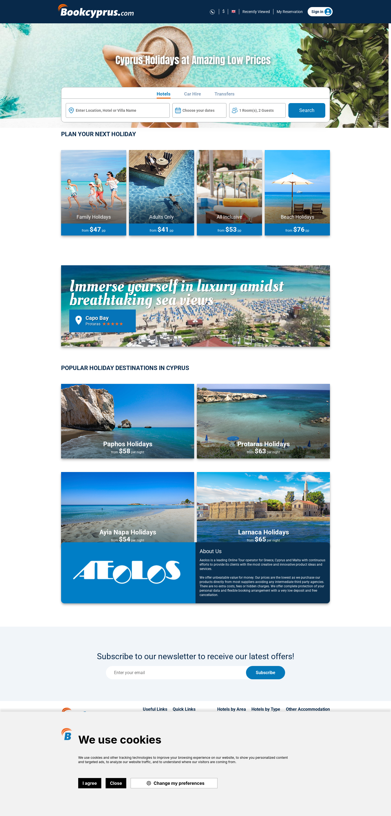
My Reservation (290, 11)
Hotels (164, 94)
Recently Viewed (256, 11)
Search (306, 110)
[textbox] (118, 110)
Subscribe (265, 672)
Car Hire (192, 94)
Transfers (225, 94)
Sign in (321, 11)
